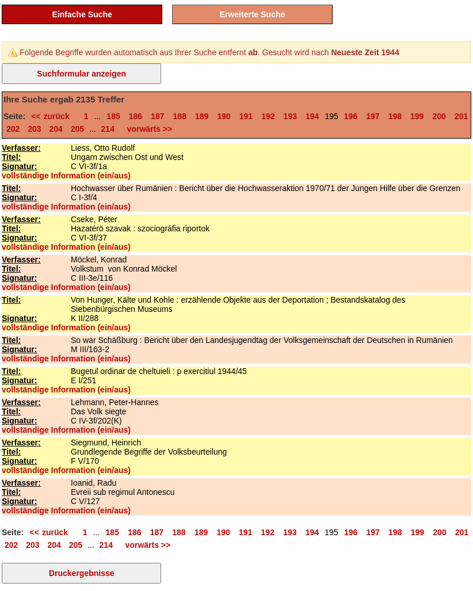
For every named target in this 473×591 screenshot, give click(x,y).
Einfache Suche (82, 14)
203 (34, 129)
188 (179, 116)
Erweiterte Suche (252, 14)
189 (201, 116)
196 (350, 116)
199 (417, 116)
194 (312, 116)
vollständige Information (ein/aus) (66, 175)
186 (135, 116)
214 (108, 129)
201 (461, 116)
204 (56, 129)
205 (77, 129)
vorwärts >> (147, 129)
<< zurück (53, 116)
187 (157, 116)
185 (113, 116)
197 (372, 116)
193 (290, 116)
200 (438, 116)
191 (246, 116)
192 (267, 116)
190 (223, 116)
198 (395, 116)
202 (13, 129)
